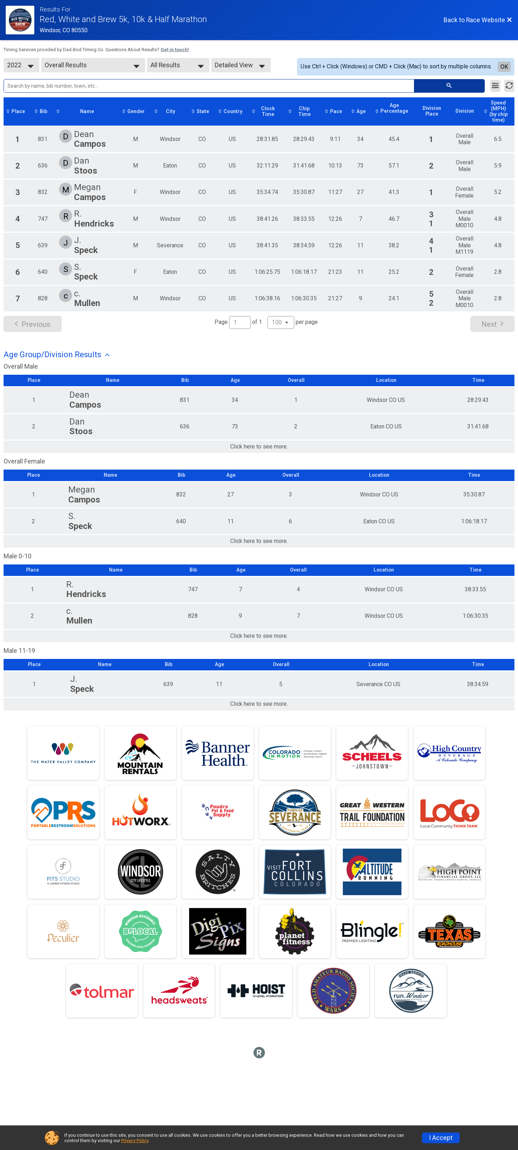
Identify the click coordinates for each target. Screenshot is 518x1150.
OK (504, 66)
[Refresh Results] (509, 86)
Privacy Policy (134, 1140)
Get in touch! (175, 49)
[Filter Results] (495, 86)
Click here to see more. (259, 453)
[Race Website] (23, 20)
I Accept (441, 1137)
